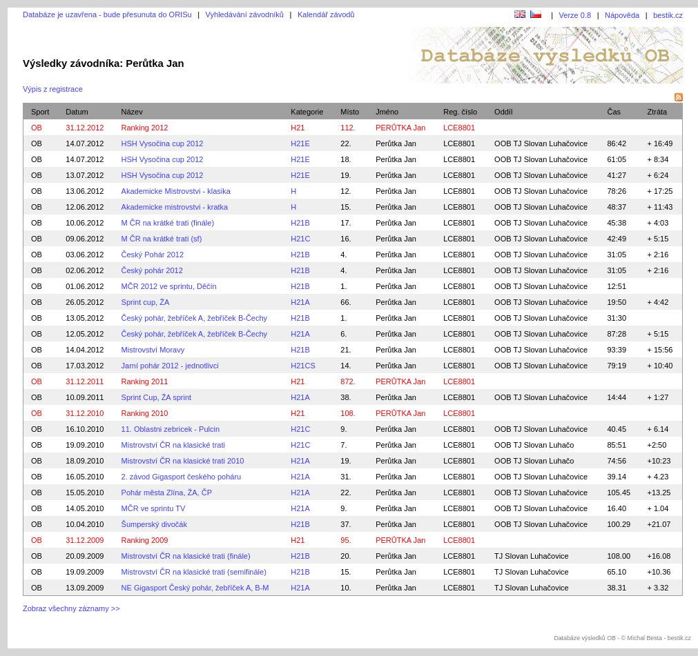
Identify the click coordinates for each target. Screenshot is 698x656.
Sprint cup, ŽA (146, 302)
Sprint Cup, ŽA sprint (157, 397)
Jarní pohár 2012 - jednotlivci (170, 365)
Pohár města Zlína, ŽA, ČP (167, 492)
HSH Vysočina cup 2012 (163, 143)
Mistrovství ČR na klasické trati (173, 445)
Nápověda (622, 15)
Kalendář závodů (326, 14)
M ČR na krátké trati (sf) (162, 239)
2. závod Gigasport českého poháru (182, 477)
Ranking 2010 (145, 413)
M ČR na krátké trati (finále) (168, 223)
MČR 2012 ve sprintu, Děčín (169, 286)
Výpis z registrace (53, 89)
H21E (300, 143)
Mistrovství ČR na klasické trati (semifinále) (194, 572)
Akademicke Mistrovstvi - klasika (176, 191)
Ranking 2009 (145, 540)
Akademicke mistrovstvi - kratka (175, 207)
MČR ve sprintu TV (154, 508)
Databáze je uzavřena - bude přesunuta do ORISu (107, 14)
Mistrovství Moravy (153, 350)
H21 (297, 127)
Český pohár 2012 (152, 270)
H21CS (303, 365)
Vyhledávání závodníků (245, 14)
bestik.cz (668, 15)
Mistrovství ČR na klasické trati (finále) (186, 556)
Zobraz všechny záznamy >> (71, 608)
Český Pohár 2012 (153, 254)
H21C (300, 239)
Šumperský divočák (154, 524)
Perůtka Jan (396, 143)
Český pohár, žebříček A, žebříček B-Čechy (195, 318)
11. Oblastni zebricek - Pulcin (171, 429)
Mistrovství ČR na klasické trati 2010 (183, 461)
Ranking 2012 (145, 127)
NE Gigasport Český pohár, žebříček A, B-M (195, 588)
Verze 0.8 (575, 15)
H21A (300, 302)
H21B (300, 223)
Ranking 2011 (145, 381)
